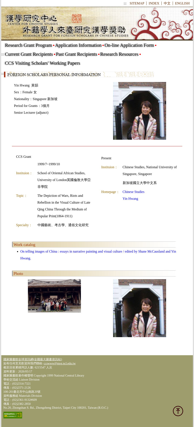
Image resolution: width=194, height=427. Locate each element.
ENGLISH (182, 3)
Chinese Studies (134, 192)
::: (125, 3)
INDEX (154, 3)
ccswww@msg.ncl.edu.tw (60, 363)
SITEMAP (137, 3)
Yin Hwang (130, 198)
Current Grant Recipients (29, 54)
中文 (167, 3)
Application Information (78, 45)
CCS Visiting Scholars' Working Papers (42, 63)
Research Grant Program (28, 45)
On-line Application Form (129, 45)
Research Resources (119, 54)
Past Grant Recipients (76, 54)
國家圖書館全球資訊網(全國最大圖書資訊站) (32, 359)
